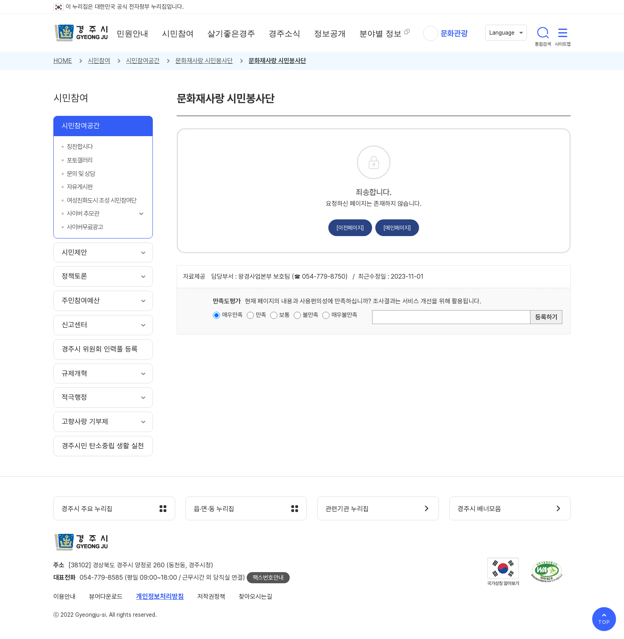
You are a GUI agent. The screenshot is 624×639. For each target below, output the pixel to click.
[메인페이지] (397, 228)
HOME (62, 60)
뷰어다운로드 (106, 596)
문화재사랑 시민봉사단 (204, 60)
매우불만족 (344, 315)
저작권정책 (211, 596)
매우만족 (232, 315)
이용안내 (64, 596)
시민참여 (99, 60)
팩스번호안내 (268, 577)
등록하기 (546, 317)
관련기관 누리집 (347, 509)
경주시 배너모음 (479, 509)
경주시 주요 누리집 (87, 509)
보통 (284, 315)
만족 (261, 315)
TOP (604, 622)
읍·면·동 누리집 (214, 509)
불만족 (310, 315)
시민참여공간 (143, 60)
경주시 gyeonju (81, 33)
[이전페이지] (350, 228)
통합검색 (543, 33)
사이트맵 (563, 33)
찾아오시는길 (255, 596)
